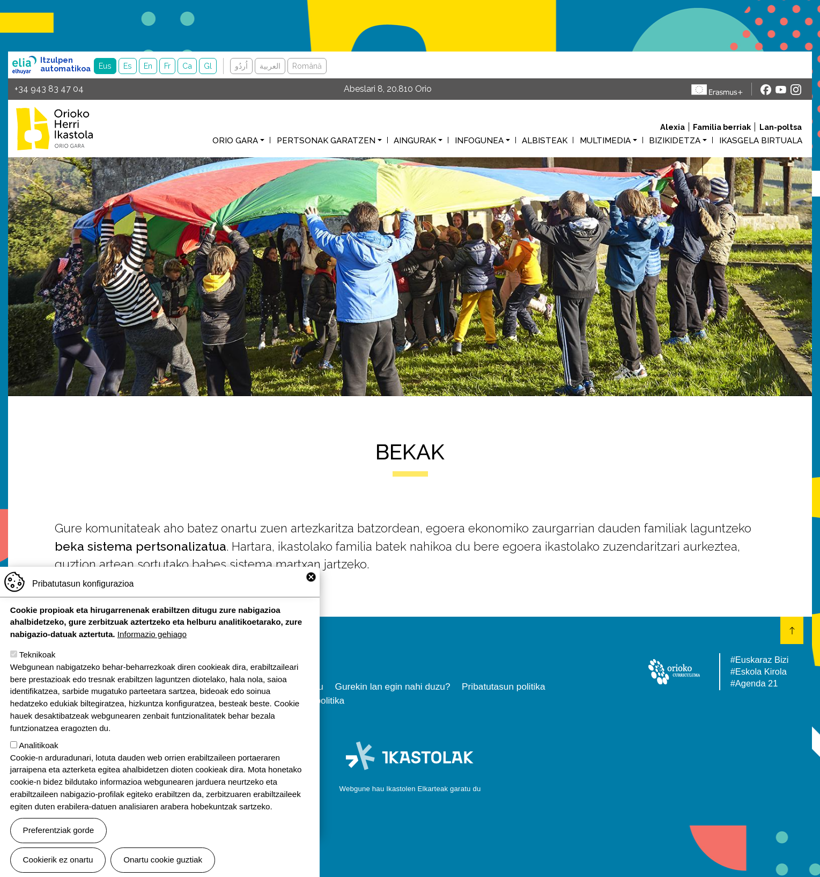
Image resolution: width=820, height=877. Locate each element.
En (148, 65)
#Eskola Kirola (758, 671)
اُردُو (241, 65)
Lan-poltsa (780, 126)
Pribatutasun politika (503, 686)
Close (311, 590)
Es (127, 65)
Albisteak (544, 140)
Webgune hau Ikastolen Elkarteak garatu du (410, 789)
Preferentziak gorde (58, 844)
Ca (187, 65)
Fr (167, 65)
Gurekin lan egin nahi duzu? (392, 686)
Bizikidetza (674, 140)
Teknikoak (37, 668)
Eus (105, 65)
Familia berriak (722, 126)
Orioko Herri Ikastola (54, 128)
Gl (208, 65)
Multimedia (605, 140)
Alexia (672, 126)
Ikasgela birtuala (760, 140)
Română (307, 65)
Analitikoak (38, 758)
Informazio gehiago (152, 648)
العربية (270, 65)
